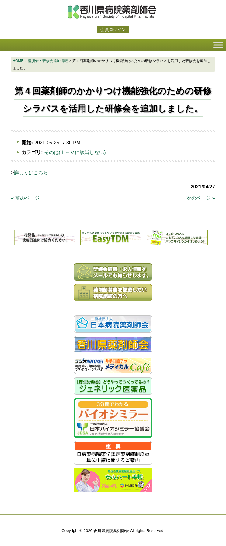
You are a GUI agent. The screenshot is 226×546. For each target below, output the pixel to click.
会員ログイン (113, 29)
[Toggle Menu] (218, 45)
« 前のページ (25, 198)
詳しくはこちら (31, 172)
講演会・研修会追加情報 (48, 61)
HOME (17, 61)
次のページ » (200, 198)
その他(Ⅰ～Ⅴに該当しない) (75, 152)
